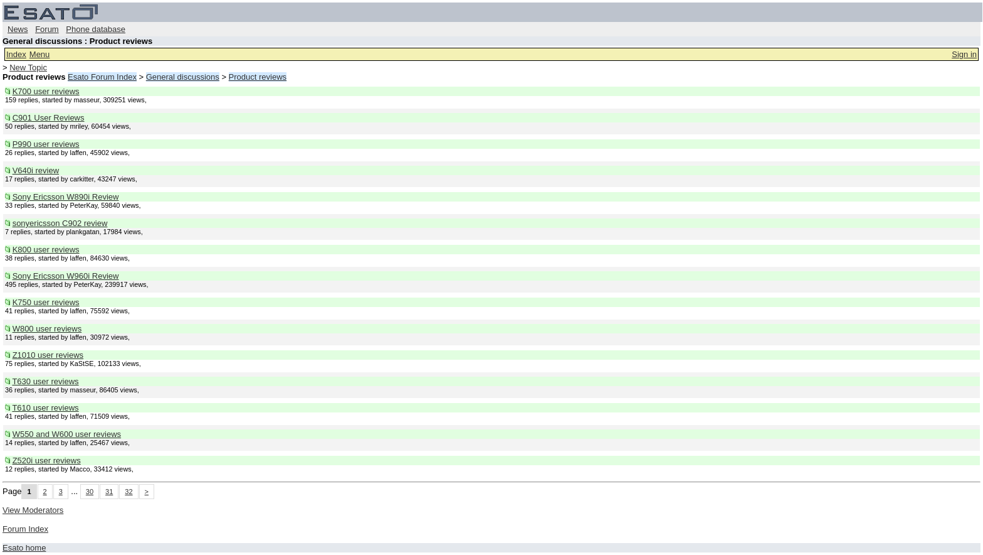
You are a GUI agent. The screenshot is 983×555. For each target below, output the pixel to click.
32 (128, 491)
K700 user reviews (46, 91)
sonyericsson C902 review (60, 223)
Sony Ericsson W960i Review (66, 276)
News (18, 29)
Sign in (964, 54)
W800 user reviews (47, 328)
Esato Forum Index (102, 77)
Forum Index (25, 529)
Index (16, 54)
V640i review (36, 170)
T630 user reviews (45, 381)
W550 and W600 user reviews (67, 434)
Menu (39, 54)
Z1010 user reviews (48, 355)
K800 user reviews (46, 249)
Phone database (95, 29)
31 (109, 491)
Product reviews (257, 77)
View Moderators (33, 510)
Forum (47, 29)
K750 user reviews (46, 302)
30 (89, 491)
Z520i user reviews (47, 460)
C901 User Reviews (49, 117)
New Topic (28, 67)
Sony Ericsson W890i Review (66, 197)
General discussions (182, 77)
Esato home (24, 547)
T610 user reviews (45, 407)
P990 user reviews (46, 144)
